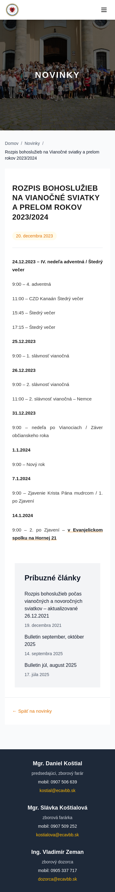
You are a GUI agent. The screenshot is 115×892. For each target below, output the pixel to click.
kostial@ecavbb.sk (57, 790)
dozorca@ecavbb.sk (57, 879)
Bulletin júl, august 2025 (51, 665)
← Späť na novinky (32, 711)
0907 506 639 (64, 781)
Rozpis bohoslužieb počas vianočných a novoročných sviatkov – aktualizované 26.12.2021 (53, 605)
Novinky (32, 143)
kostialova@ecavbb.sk (57, 834)
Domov (11, 143)
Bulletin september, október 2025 (54, 640)
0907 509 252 (64, 826)
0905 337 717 (64, 870)
